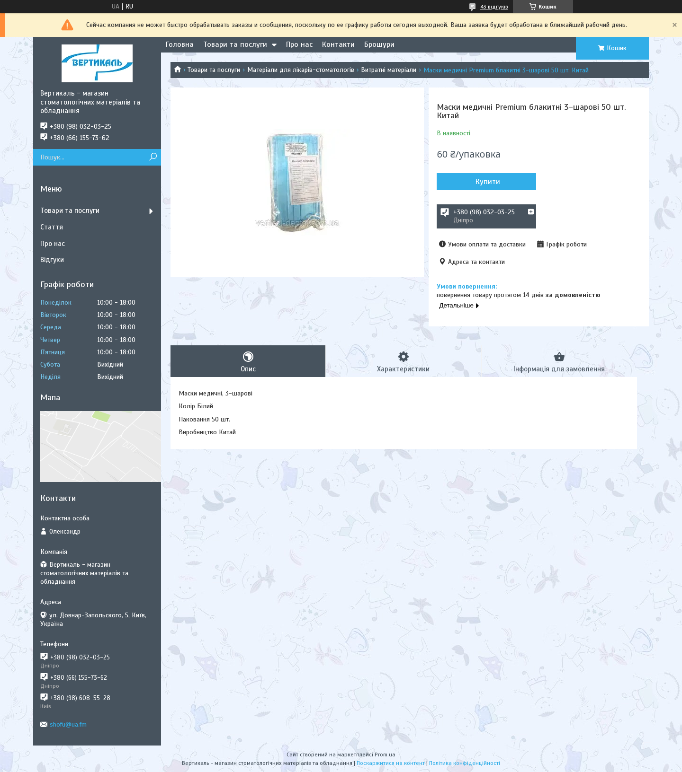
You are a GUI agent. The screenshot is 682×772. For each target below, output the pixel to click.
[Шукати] (152, 157)
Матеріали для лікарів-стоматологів (300, 70)
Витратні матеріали (388, 70)
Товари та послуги (235, 44)
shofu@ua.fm (68, 724)
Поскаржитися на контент (391, 763)
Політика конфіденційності (464, 763)
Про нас (299, 44)
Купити (488, 181)
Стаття (51, 227)
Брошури (379, 44)
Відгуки (52, 259)
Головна (180, 44)
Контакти (338, 44)
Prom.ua (385, 754)
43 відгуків (494, 6)
